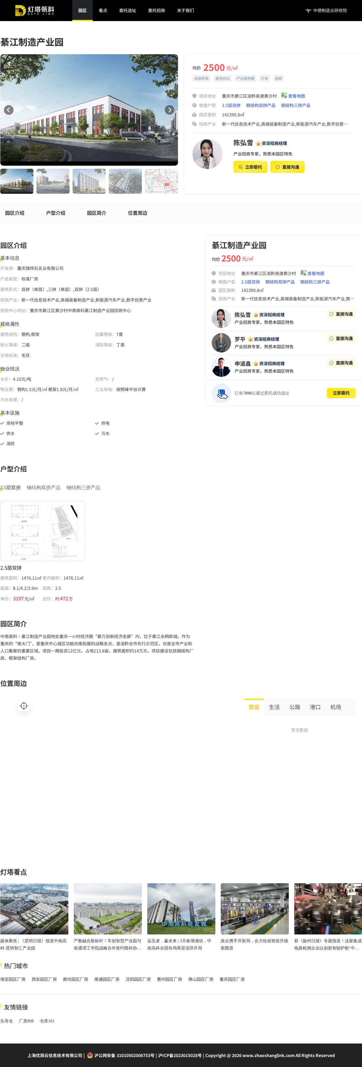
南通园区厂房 (107, 979)
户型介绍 (55, 213)
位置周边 (137, 213)
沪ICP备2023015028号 (180, 1055)
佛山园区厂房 (201, 979)
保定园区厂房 (13, 979)
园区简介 (96, 213)
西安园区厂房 (44, 979)
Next (182, 182)
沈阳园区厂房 (138, 979)
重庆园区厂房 (232, 979)
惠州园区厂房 (169, 979)
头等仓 (6, 1021)
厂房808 (26, 1021)
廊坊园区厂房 (75, 979)
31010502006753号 (135, 1055)
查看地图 (296, 96)
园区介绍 (14, 213)
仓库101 (47, 1021)
